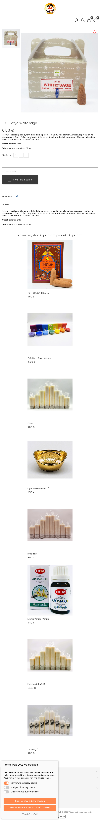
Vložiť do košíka (20, 179)
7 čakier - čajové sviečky (40, 358)
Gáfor (30, 423)
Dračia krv (32, 553)
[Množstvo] (15, 155)
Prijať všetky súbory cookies (29, 801)
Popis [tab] (5, 204)
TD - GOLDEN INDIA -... (38, 293)
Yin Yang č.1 (33, 749)
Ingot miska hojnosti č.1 (38, 488)
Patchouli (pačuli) (36, 684)
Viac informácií (29, 814)
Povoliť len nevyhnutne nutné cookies (30, 807)
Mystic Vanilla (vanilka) (38, 619)
